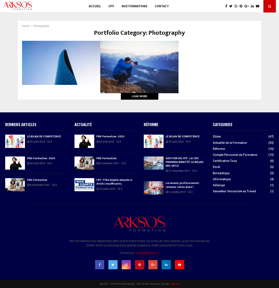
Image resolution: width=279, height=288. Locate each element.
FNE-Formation (37, 180)
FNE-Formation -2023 (41, 158)
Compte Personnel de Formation (235, 154)
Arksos (175, 283)
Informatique (222, 179)
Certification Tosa (225, 161)
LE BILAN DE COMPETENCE (44, 136)
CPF (111, 6)
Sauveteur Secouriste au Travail (234, 191)
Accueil (95, 6)
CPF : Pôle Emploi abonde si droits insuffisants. (114, 182)
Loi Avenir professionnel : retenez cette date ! (183, 185)
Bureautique (221, 173)
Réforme (219, 148)
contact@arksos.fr (147, 252)
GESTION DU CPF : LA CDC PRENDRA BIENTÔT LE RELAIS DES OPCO (184, 162)
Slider (217, 136)
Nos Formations (134, 6)
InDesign (219, 185)
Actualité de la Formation (230, 142)
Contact (162, 6)
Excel (216, 167)
